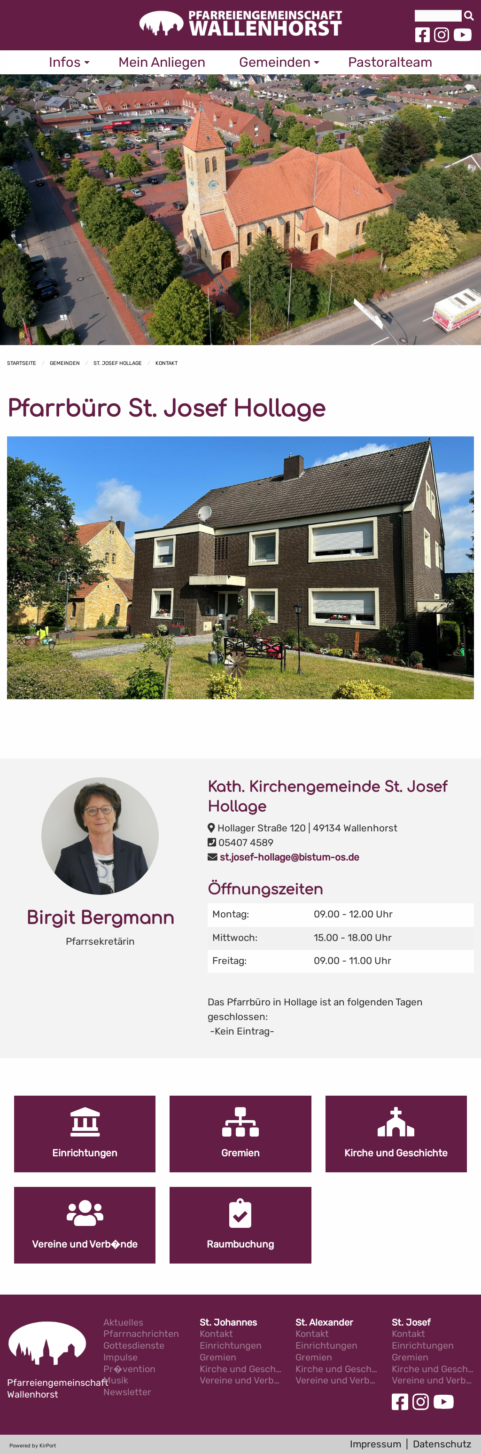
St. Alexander (324, 1323)
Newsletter (127, 1393)
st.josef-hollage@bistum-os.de (289, 857)
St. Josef (411, 1323)
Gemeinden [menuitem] (274, 62)
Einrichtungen (231, 1346)
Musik (115, 1381)
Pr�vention (129, 1370)
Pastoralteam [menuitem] (390, 62)
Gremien (218, 1358)
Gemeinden (65, 363)
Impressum (375, 1444)
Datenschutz (442, 1444)
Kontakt (166, 363)
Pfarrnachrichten (141, 1334)
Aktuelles (123, 1323)
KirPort (47, 1446)
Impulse (120, 1358)
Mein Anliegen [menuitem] (161, 62)
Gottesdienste (133, 1346)
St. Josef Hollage (117, 363)
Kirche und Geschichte (241, 1370)
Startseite (21, 363)
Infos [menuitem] (65, 62)
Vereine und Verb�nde (241, 1381)
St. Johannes (228, 1323)
